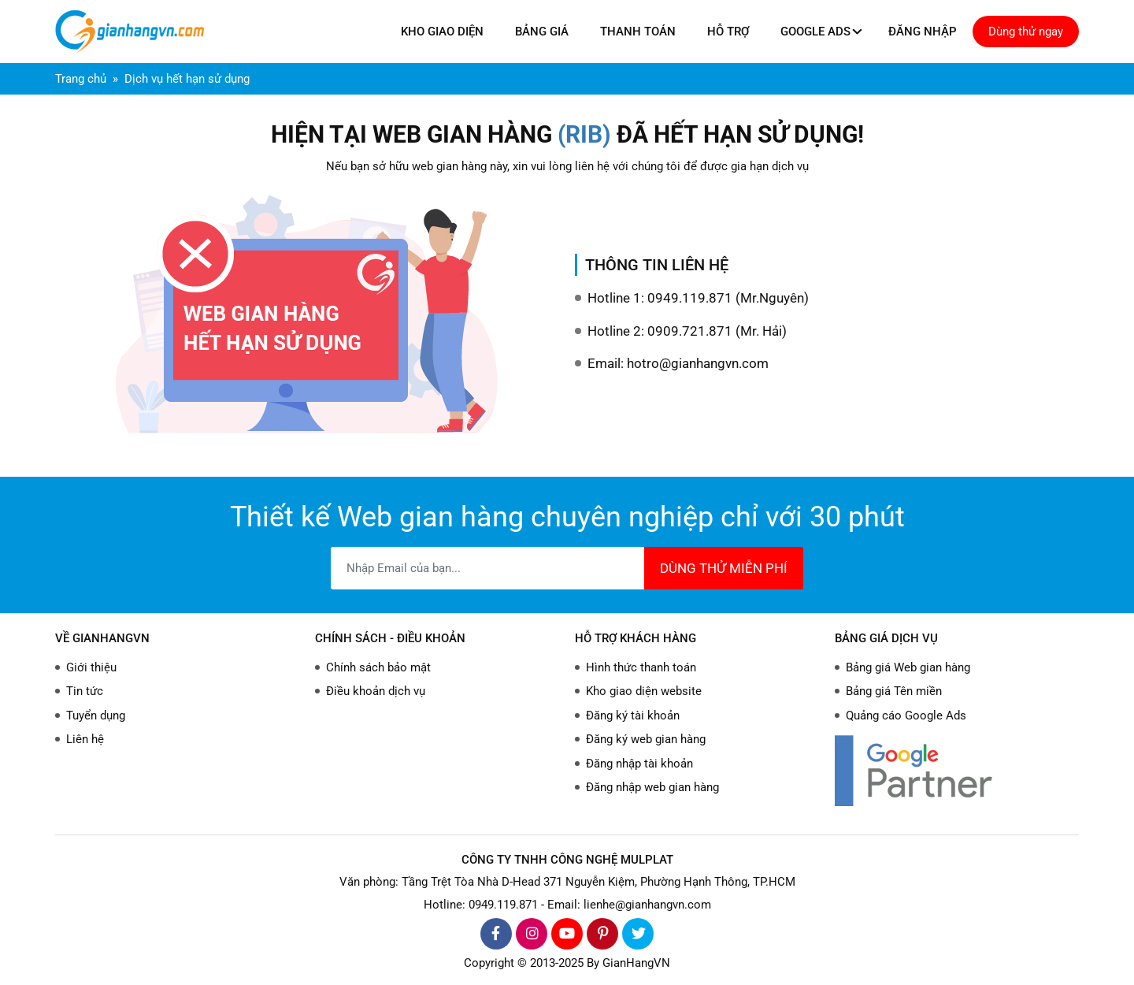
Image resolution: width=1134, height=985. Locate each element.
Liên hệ (85, 739)
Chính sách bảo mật (378, 667)
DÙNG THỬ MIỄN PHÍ (724, 568)
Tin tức (84, 691)
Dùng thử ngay (1025, 31)
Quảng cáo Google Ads (906, 715)
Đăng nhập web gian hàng (652, 787)
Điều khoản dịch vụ (375, 691)
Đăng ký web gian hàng (646, 739)
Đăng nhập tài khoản (639, 763)
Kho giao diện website (644, 691)
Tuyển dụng (95, 715)
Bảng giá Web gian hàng (908, 667)
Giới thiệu (91, 667)
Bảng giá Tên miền (894, 691)
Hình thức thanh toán (641, 667)
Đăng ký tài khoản (633, 715)
